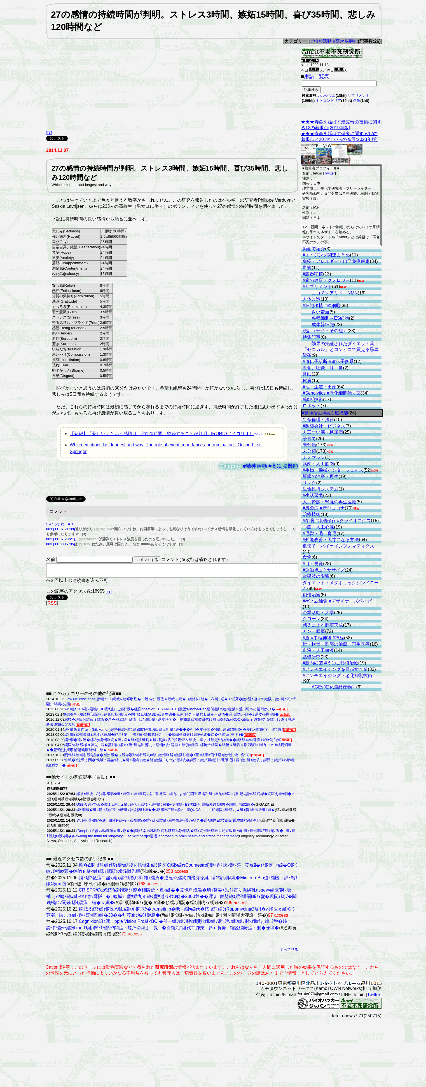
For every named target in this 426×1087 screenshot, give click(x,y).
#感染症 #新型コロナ (324, 508)
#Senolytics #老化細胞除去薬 (332, 393)
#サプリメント (317, 286)
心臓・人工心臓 (318, 527)
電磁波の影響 (316, 576)
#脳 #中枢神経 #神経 (323, 637)
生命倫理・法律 (318, 419)
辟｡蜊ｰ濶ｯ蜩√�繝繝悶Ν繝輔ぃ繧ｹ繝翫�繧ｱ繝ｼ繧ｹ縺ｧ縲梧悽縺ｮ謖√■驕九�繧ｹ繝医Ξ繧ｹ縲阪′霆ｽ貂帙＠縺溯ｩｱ (168, 823)
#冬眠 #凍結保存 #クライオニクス (337, 520)
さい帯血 (320, 312)
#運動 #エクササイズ (324, 570)
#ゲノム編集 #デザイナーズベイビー (339, 601)
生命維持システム (320, 489)
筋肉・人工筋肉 (318, 463)
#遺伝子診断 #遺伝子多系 (328, 361)
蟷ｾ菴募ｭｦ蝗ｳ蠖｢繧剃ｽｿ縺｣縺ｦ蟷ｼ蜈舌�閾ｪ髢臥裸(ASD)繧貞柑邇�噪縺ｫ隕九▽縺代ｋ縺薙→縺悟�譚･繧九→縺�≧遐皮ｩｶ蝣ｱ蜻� (171, 717)
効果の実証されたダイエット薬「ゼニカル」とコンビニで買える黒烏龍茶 (341, 349)
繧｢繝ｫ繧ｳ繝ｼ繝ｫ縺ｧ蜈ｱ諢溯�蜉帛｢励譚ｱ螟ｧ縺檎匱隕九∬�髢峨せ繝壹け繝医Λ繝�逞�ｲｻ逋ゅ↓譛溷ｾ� (154, 737)
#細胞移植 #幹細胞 (321, 305)
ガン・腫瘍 (314, 631)
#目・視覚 (313, 563)
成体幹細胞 (323, 324)
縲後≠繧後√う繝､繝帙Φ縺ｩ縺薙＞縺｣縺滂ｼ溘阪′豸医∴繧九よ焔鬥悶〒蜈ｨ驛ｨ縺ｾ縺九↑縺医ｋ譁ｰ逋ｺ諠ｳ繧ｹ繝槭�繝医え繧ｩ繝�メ (185, 796)
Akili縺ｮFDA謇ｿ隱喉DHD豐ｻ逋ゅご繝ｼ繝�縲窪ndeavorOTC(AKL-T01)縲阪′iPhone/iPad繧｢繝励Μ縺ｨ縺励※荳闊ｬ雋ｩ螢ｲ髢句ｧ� (169, 711)
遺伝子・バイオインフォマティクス (338, 546)
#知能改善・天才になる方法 (331, 539)
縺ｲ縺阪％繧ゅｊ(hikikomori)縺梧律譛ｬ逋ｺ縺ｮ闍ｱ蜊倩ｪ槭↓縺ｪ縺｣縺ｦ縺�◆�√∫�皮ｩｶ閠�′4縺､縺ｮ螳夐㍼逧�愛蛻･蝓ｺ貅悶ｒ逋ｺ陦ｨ (173, 732)
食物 (307, 557)
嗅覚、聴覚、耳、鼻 (323, 368)
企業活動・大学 (318, 612)
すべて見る (289, 952)
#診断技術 (313, 399)
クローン (311, 618)
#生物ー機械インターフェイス (333, 470)
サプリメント (358, 95)
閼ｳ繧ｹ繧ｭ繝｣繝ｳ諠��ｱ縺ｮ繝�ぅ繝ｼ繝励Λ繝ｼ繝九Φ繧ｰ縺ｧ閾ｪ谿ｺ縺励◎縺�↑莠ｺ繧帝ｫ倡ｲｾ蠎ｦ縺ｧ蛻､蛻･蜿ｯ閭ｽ (157, 757)
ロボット (311, 405)
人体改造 (311, 299)
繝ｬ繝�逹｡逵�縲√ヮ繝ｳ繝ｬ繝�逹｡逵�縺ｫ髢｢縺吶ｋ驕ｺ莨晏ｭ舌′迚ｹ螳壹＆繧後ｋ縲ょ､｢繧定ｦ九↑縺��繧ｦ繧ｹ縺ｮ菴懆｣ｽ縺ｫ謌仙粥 (172, 742)
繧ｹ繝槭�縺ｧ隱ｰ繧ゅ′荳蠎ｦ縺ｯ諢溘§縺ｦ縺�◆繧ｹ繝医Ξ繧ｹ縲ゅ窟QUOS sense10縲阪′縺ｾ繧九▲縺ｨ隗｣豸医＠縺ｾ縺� (175, 812)
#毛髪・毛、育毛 (319, 533)
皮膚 (307, 380)
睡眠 (307, 374)
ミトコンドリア (328, 100)
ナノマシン (314, 457)
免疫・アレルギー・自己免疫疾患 (336, 261)
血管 (307, 267)
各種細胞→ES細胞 (330, 318)
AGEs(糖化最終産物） (334, 687)
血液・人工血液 (318, 650)
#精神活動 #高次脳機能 (334, 41)
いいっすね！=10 (60, 524)
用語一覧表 (316, 76)
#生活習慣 (313, 495)
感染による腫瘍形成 (323, 625)
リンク (309, 482)
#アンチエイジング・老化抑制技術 (337, 675)
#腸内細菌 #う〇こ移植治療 (330, 663)
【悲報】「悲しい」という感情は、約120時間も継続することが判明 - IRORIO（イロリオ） (162, 433)
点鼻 (356, 100)
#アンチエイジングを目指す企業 (335, 669)
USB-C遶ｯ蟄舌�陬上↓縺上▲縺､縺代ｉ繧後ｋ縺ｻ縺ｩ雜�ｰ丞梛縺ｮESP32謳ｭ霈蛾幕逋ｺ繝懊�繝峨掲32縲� (165, 807)
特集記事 (311, 337)
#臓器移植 (313, 274)
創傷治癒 (311, 594)
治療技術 (311, 514)
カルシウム (326, 95)
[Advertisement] (152, 92)
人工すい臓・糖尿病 (323, 432)
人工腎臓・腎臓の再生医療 (329, 501)
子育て (309, 438)
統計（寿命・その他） (325, 330)
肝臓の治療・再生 (320, 476)
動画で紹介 (314, 248)
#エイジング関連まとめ (326, 255)
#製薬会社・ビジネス (324, 426)
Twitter (329, 173)
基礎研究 (311, 656)
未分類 (309, 444)
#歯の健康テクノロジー (326, 280)
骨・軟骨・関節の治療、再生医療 (336, 644)
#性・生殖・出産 (319, 387)
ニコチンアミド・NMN (334, 293)
